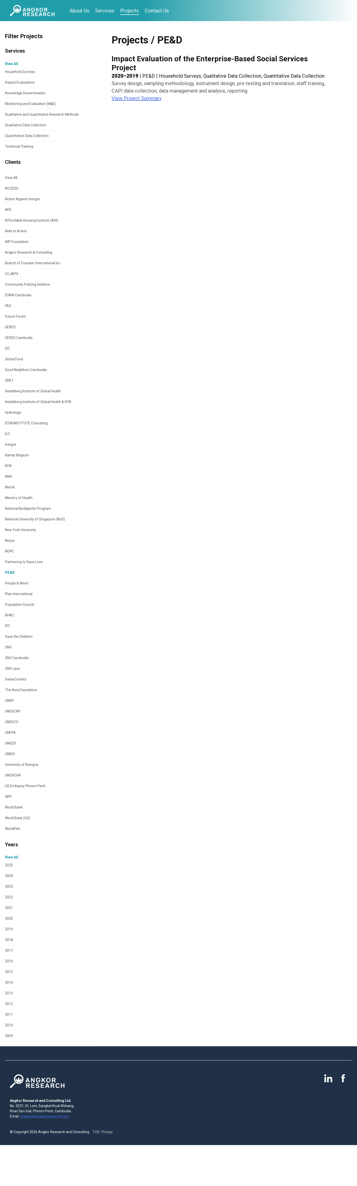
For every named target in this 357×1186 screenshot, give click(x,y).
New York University (20, 530)
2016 (9, 961)
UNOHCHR (13, 775)
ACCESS (11, 188)
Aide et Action (16, 231)
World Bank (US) (17, 818)
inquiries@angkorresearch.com (44, 1116)
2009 (9, 1036)
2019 (9, 929)
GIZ (7, 348)
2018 (9, 940)
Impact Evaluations (20, 82)
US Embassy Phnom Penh (25, 786)
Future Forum (15, 316)
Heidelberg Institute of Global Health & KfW (38, 402)
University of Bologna (21, 765)
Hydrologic (13, 412)
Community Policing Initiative (27, 284)
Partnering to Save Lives (24, 562)
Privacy (107, 1132)
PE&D (10, 573)
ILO (7, 434)
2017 (9, 950)
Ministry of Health (18, 498)
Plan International (18, 594)
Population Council (19, 605)
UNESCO (11, 722)
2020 (9, 918)
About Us (79, 11)
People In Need (16, 583)
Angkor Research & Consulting (28, 252)
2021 (9, 908)
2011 (9, 1015)
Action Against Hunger (22, 199)
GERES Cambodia (18, 338)
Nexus (10, 540)
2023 (9, 886)
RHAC (9, 615)
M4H (8, 476)
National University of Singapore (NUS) (35, 519)
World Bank (14, 807)
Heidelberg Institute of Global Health (33, 391)
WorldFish (12, 829)
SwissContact (16, 679)
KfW (8, 466)
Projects (129, 11)
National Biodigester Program (28, 508)
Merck (10, 487)
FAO (8, 306)
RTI (7, 626)
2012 (9, 1004)
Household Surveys (20, 72)
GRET (9, 380)
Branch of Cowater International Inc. (33, 263)
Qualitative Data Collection (25, 125)
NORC (9, 551)
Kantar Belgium (17, 455)
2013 (9, 993)
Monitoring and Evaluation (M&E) (30, 104)
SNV (8, 647)
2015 (9, 972)
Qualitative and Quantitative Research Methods (42, 114)
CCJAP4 (11, 274)
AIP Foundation (17, 242)
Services (104, 11)
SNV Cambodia (17, 658)
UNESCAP (13, 711)
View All (11, 178)
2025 (9, 865)
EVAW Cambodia (18, 295)
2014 (9, 982)
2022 (9, 897)
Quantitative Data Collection (27, 136)
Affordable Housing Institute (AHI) (31, 220)
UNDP (9, 701)
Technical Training (19, 146)
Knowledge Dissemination (25, 93)
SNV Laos (12, 669)
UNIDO (10, 754)
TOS (96, 1132)
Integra (10, 444)
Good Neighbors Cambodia (26, 370)
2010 (9, 1025)
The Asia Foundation (21, 690)
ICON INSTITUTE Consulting (26, 423)
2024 (9, 876)
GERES (10, 327)
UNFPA (10, 733)
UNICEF (10, 743)
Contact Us (157, 11)
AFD (8, 210)
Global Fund (14, 359)
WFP (8, 797)
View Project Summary (136, 98)
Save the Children (18, 637)
